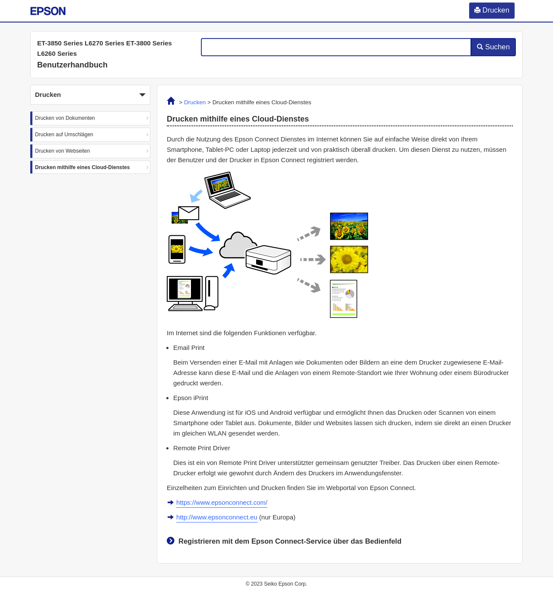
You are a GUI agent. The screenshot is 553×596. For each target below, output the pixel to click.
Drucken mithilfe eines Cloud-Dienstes (82, 167)
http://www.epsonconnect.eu (216, 517)
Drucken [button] (90, 95)
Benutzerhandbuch (72, 65)
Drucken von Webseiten (62, 151)
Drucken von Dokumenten (65, 118)
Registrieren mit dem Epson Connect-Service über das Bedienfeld (289, 541)
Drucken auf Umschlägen (64, 134)
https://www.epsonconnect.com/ (221, 502)
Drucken (195, 102)
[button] (90, 95)
